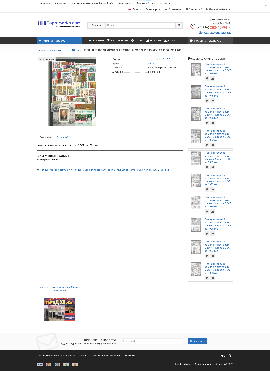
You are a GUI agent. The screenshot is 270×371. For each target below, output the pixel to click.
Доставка (44, 3)
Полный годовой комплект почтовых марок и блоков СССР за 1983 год (218, 180)
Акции (137, 40)
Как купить (60, 3)
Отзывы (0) (62, 137)
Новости (153, 40)
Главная (41, 50)
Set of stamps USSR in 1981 (136, 169)
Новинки (96, 40)
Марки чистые (57, 50)
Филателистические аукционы (105, 355)
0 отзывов (165, 58)
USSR (155, 169)
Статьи (82, 355)
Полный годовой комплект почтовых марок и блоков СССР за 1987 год (218, 246)
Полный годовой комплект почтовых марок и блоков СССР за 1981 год (80, 169)
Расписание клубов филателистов (56, 355)
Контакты (164, 3)
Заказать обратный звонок (215, 32)
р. (153, 9)
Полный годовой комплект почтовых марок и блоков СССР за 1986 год (218, 224)
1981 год (74, 50)
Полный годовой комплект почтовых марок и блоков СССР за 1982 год (218, 135)
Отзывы (171, 40)
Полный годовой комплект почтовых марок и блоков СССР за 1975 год (218, 91)
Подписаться (197, 341)
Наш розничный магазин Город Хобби (91, 3)
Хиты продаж (117, 40)
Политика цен (125, 3)
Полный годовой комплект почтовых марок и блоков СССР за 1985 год (218, 202)
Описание (45, 137)
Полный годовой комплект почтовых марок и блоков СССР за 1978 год (218, 113)
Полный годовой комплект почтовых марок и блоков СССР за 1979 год (218, 69)
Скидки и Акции (146, 3)
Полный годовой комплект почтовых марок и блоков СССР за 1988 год (218, 268)
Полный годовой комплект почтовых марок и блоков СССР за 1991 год (218, 157)
